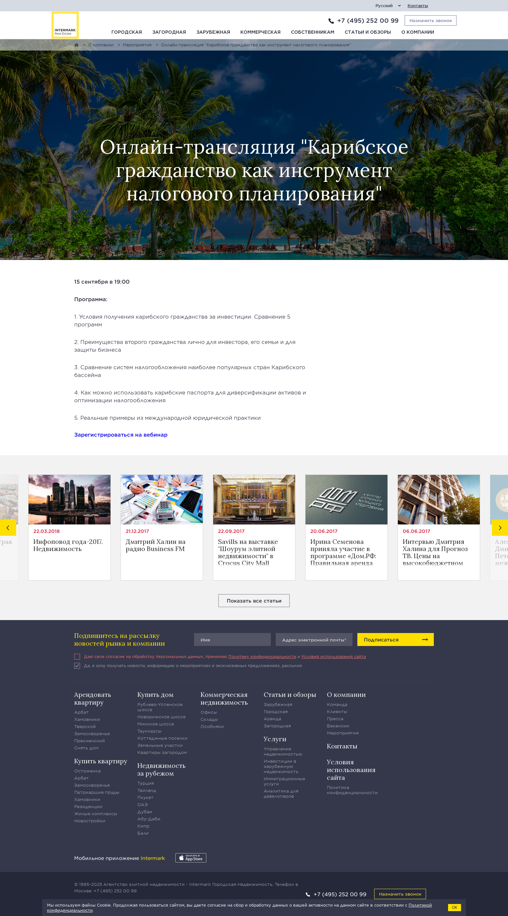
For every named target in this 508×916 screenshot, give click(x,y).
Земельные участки (160, 745)
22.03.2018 (46, 531)
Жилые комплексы (95, 813)
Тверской (85, 726)
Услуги (275, 739)
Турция (145, 783)
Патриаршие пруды (97, 792)
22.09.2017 (231, 531)
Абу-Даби (148, 818)
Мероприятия (343, 732)
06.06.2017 (416, 531)
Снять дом (86, 747)
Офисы (209, 712)
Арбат (81, 712)
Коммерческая (260, 32)
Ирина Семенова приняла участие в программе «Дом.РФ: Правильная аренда (343, 552)
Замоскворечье (92, 733)
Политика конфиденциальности (352, 790)
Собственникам (312, 32)
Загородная (169, 32)
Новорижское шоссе (161, 716)
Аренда (272, 718)
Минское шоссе (155, 723)
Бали (143, 833)
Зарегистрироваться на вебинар (120, 434)
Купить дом (155, 694)
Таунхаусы (149, 731)
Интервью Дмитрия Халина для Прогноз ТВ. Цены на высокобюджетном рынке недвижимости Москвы (437, 552)
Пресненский (89, 740)
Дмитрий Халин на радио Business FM (156, 545)
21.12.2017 (137, 531)
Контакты (418, 6)
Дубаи (144, 811)
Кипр (143, 825)
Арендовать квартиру (92, 698)
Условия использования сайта (333, 656)
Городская (126, 32)
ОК (454, 907)
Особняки (212, 726)
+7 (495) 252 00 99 (367, 20)
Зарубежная (213, 32)
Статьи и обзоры (368, 32)
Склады (209, 719)
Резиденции (88, 806)
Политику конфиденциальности (262, 656)
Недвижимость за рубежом (161, 769)
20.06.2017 (324, 531)
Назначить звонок (400, 894)
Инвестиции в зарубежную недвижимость (281, 766)
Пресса (335, 718)
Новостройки (89, 820)
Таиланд (146, 790)
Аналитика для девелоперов (281, 793)
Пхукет (145, 797)
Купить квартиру (100, 761)
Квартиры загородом (162, 752)
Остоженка (87, 770)
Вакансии (338, 725)
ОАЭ (142, 804)
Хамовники (87, 719)
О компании (417, 32)
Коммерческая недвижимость (224, 698)
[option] (69, 528)
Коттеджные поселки (162, 738)
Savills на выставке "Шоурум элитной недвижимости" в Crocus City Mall (248, 552)
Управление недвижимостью (283, 751)
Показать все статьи (254, 600)
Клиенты (337, 711)
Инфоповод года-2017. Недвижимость (68, 545)
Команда (337, 704)
